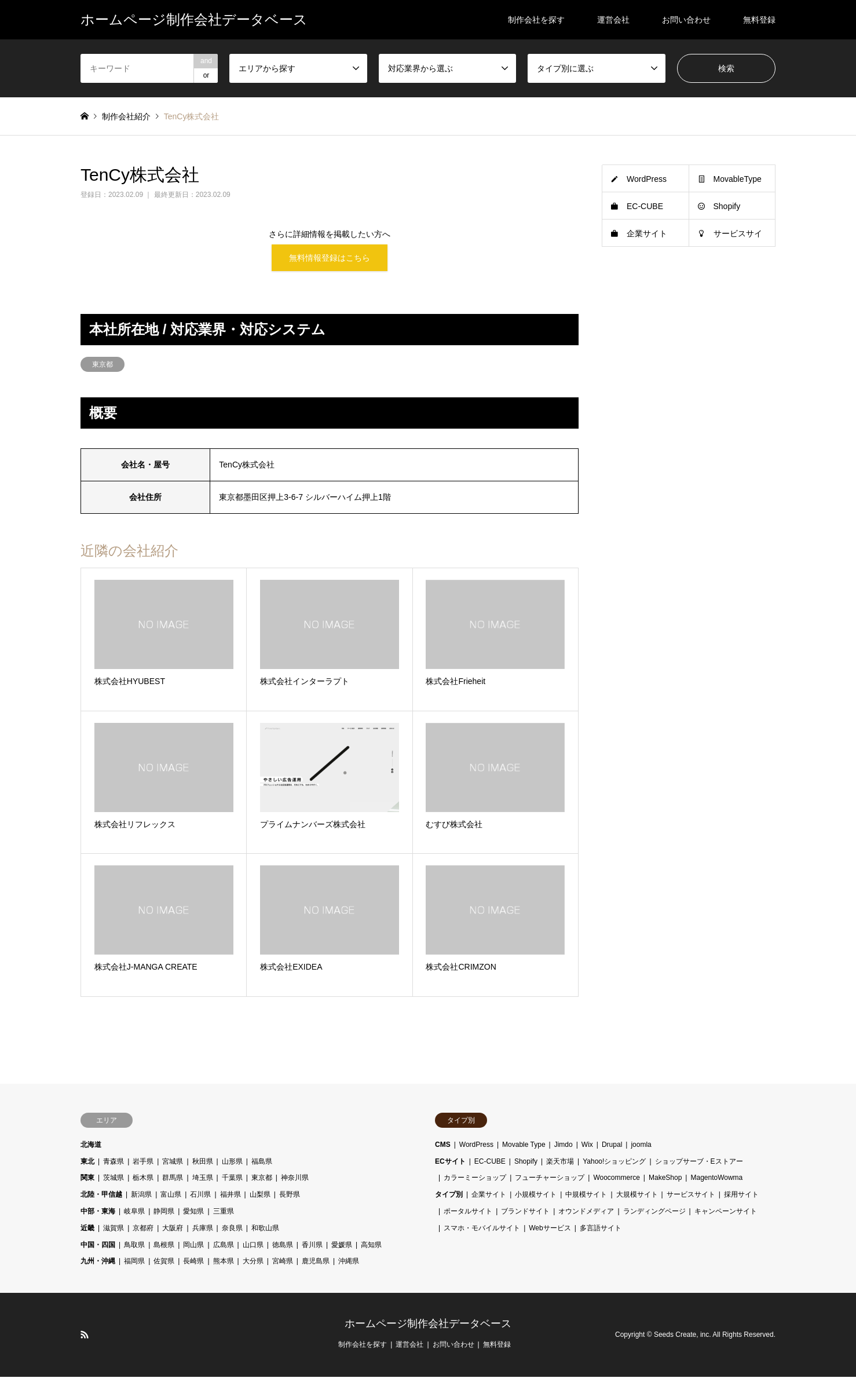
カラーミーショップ (475, 1179)
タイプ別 (449, 1196)
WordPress (647, 179)
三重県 (223, 1213)
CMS (443, 1146)
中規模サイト (586, 1196)
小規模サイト (536, 1196)
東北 (87, 1162)
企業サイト (647, 233)
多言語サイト (600, 1229)
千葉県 (232, 1179)
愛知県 (193, 1213)
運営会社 (613, 19)
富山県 (170, 1196)
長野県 (289, 1196)
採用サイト (741, 1196)
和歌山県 (265, 1229)
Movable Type (524, 1146)
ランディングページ (654, 1213)
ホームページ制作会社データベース (428, 1325)
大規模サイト (637, 1196)
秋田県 (202, 1162)
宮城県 (172, 1162)
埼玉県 (202, 1179)
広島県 (223, 1246)
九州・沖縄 (98, 1263)
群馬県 (172, 1179)
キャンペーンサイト (725, 1213)
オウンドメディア (586, 1213)
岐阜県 (134, 1213)
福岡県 (134, 1263)
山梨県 (260, 1196)
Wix (587, 1146)
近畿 (87, 1229)
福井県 (230, 1196)
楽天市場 (560, 1162)
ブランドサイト (525, 1213)
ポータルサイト (468, 1213)
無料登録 (759, 19)
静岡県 (163, 1213)
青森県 (113, 1162)
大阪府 (172, 1229)
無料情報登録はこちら (329, 258)
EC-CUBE (645, 206)
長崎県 (193, 1263)
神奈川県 (295, 1179)
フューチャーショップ (549, 1179)
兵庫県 (202, 1229)
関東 (87, 1179)
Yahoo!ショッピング (614, 1162)
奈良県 (232, 1229)
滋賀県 (113, 1229)
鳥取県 (134, 1246)
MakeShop (665, 1179)
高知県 (371, 1246)
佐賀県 (163, 1263)
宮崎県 (282, 1263)
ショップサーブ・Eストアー (699, 1162)
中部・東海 (98, 1213)
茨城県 (113, 1179)
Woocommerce (616, 1179)
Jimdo (563, 1146)
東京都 (102, 365)
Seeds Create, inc (681, 1336)
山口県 (253, 1246)
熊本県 (223, 1263)
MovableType (738, 179)
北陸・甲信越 (101, 1196)
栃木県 (143, 1179)
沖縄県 (348, 1263)
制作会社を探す (536, 19)
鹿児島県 (316, 1263)
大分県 (253, 1263)
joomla (641, 1146)
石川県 (200, 1196)
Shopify (727, 206)
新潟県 (141, 1196)
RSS (85, 1336)
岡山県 (193, 1246)
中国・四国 (98, 1246)
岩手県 (143, 1162)
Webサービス (549, 1229)
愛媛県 (341, 1246)
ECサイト (450, 1162)
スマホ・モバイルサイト (482, 1229)
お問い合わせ (686, 19)
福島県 (261, 1162)
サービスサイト (691, 1196)
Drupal (612, 1146)
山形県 (232, 1162)
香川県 (312, 1246)
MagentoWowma (716, 1179)
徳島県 (282, 1246)
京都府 (143, 1229)
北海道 (91, 1146)
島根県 (163, 1246)
